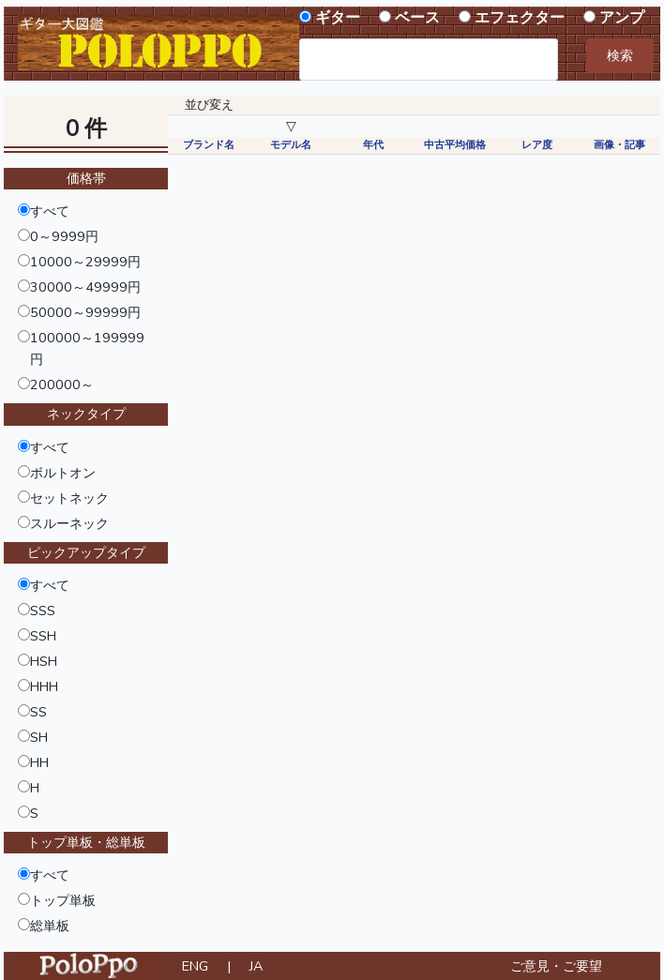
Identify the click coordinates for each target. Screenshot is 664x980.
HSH (43, 661)
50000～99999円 (85, 312)
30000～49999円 (85, 287)
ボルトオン (63, 472)
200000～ (62, 384)
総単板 (49, 925)
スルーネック (69, 523)
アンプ (621, 18)
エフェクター (520, 18)
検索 (620, 55)
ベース (417, 18)
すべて (49, 211)
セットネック (69, 498)
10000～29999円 (85, 261)
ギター (337, 18)
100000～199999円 (87, 348)
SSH (43, 635)
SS (38, 711)
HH (39, 762)
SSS (42, 610)
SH (39, 737)
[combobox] (428, 59)
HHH (44, 686)
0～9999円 (64, 236)
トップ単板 (63, 900)
